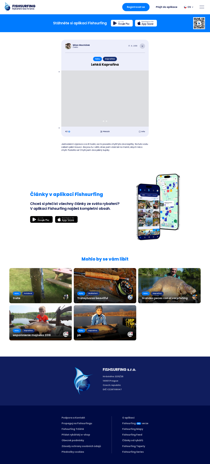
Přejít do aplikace (166, 7)
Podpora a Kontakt (73, 417)
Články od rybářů (132, 440)
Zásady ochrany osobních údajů (81, 446)
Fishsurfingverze (135, 423)
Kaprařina (110, 59)
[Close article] (142, 46)
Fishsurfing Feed (132, 434)
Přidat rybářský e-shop (76, 434)
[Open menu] (202, 7)
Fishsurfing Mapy (132, 429)
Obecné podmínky (73, 440)
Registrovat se (136, 7)
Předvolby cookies (73, 451)
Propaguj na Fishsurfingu (77, 423)
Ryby (97, 59)
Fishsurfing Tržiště (73, 429)
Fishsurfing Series (133, 451)
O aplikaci (128, 417)
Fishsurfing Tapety (133, 446)
